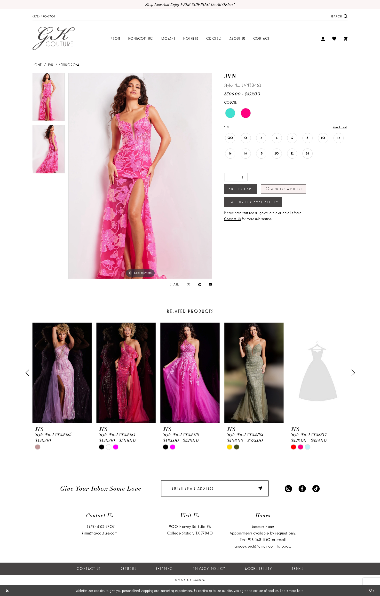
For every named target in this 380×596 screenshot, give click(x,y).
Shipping (164, 568)
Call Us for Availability (253, 202)
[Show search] (339, 16)
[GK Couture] (53, 38)
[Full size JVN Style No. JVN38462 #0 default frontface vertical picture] (140, 176)
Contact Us (89, 568)
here (300, 590)
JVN (50, 65)
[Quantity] (235, 177)
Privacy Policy (209, 568)
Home (37, 65)
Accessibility (258, 568)
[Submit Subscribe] (261, 488)
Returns (128, 568)
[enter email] (215, 488)
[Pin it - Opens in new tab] (199, 284)
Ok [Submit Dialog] (372, 590)
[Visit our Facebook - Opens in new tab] (302, 488)
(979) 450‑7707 (101, 526)
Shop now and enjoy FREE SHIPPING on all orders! (190, 4)
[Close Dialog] (7, 590)
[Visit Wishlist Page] (334, 38)
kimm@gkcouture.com (99, 533)
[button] (323, 39)
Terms (297, 568)
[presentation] (62, 373)
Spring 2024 (69, 65)
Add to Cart (241, 189)
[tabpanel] (48, 99)
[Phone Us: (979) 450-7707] (44, 16)
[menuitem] (44, 16)
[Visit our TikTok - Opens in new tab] (316, 488)
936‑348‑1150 (259, 539)
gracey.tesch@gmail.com (255, 546)
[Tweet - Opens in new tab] (189, 284)
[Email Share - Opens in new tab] (210, 284)
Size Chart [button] (340, 127)
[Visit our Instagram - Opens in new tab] (288, 488)
